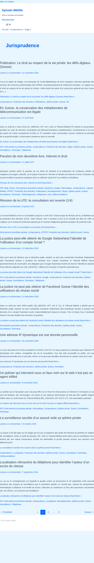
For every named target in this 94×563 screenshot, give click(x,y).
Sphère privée (52, 102)
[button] (8, 19)
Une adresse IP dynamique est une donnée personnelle (39, 335)
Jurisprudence (6, 102)
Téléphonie (26, 150)
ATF (1, 147)
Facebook (48, 188)
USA (49, 194)
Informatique (66, 188)
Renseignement (54, 191)
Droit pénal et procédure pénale (18, 147)
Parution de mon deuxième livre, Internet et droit (33, 156)
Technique (16, 150)
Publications (40, 102)
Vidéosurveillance (59, 194)
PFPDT (10, 191)
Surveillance (5, 150)
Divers (12, 188)
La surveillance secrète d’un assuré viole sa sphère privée (40, 418)
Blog (6, 188)
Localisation (18, 453)
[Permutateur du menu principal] (8, 24)
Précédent (6, 512)
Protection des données (23, 102)
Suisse (62, 102)
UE (67, 102)
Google (57, 188)
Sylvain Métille (12, 10)
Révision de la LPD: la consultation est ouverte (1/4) (36, 200)
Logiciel (89, 188)
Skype (70, 147)
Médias (3, 191)
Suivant (89, 512)
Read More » (37, 97)
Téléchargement (28, 194)
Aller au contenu (7, 2)
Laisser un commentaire (10, 73)
